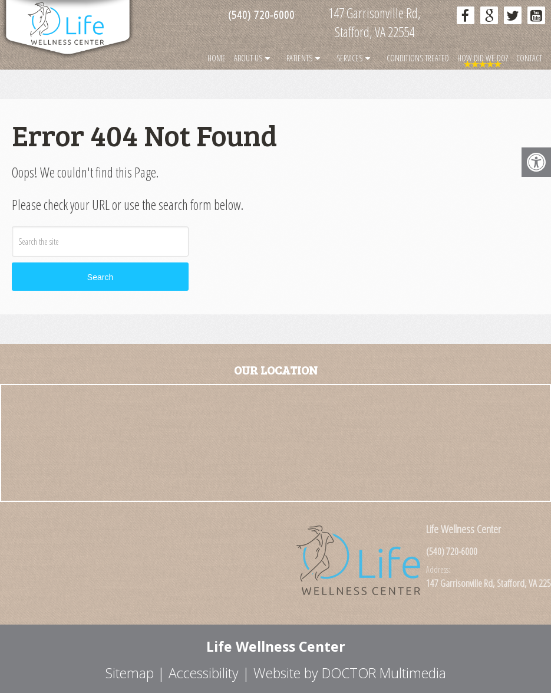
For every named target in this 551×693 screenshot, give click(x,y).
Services (349, 58)
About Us (248, 58)
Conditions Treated (418, 58)
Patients (299, 58)
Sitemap (129, 673)
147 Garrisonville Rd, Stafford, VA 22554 (374, 22)
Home (216, 58)
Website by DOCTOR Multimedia (349, 673)
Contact (529, 58)
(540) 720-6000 (261, 14)
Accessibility (204, 673)
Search (100, 277)
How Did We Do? (482, 58)
